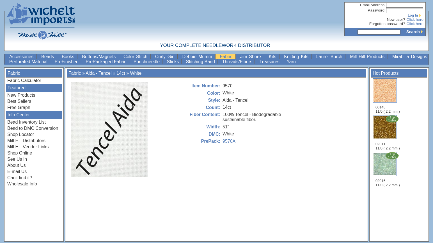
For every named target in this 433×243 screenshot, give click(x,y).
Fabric (227, 56)
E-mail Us (17, 171)
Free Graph (18, 107)
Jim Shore (251, 56)
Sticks (173, 61)
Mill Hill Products (368, 56)
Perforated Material (29, 61)
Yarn (291, 61)
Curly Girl (166, 56)
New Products (21, 95)
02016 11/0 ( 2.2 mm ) (388, 169)
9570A (229, 141)
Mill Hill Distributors (26, 140)
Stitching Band (201, 61)
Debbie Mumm (198, 56)
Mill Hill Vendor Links (28, 146)
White (135, 73)
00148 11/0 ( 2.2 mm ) (387, 95)
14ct (120, 73)
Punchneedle (147, 61)
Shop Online (19, 153)
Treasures (270, 61)
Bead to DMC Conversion (32, 128)
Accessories (22, 56)
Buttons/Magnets (100, 56)
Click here (415, 19)
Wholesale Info (22, 183)
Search (415, 31)
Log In (415, 15)
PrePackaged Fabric (106, 61)
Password (376, 10)
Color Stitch (136, 56)
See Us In (17, 159)
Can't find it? (19, 177)
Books (69, 56)
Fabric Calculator (24, 80)
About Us (16, 165)
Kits (273, 56)
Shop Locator (20, 134)
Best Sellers (19, 101)
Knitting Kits (297, 56)
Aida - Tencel (98, 73)
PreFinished (67, 61)
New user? (396, 19)
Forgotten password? (387, 24)
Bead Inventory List (26, 122)
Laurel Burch (330, 56)
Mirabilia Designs (409, 56)
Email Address (372, 5)
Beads (48, 56)
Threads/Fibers (237, 61)
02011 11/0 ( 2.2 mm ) (388, 132)
